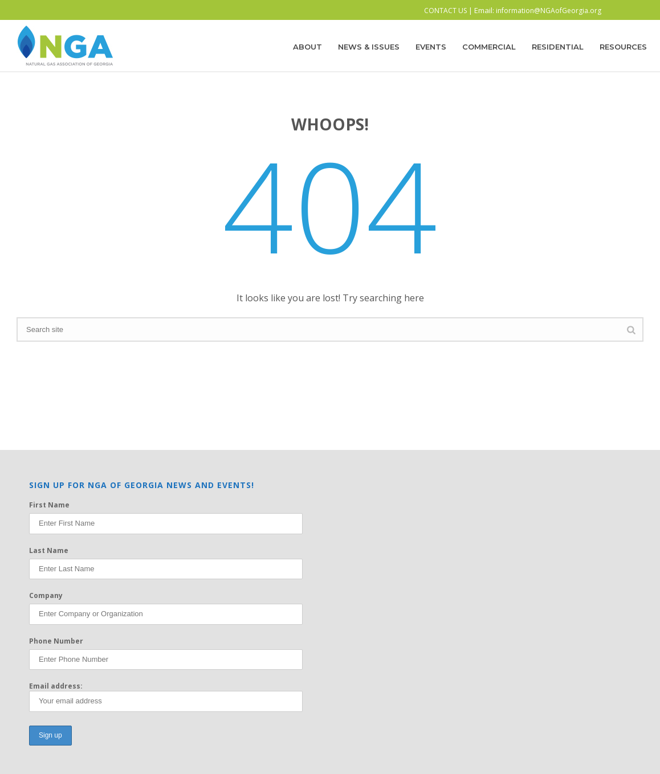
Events (430, 46)
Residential (558, 46)
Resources (623, 46)
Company (46, 595)
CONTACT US (445, 10)
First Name (49, 505)
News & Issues (369, 46)
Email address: (166, 696)
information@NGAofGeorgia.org (548, 10)
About (307, 46)
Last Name (48, 550)
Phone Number (56, 641)
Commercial (489, 46)
